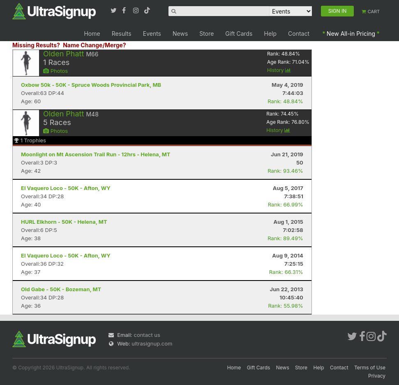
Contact (298, 33)
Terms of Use (369, 367)
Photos (55, 70)
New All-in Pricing (351, 33)
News (180, 33)
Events (152, 33)
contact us (147, 335)
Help (270, 33)
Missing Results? (36, 45)
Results (121, 33)
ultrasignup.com (151, 343)
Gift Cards (238, 33)
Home (92, 33)
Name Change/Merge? (94, 45)
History (279, 70)
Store (206, 33)
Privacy (376, 376)
